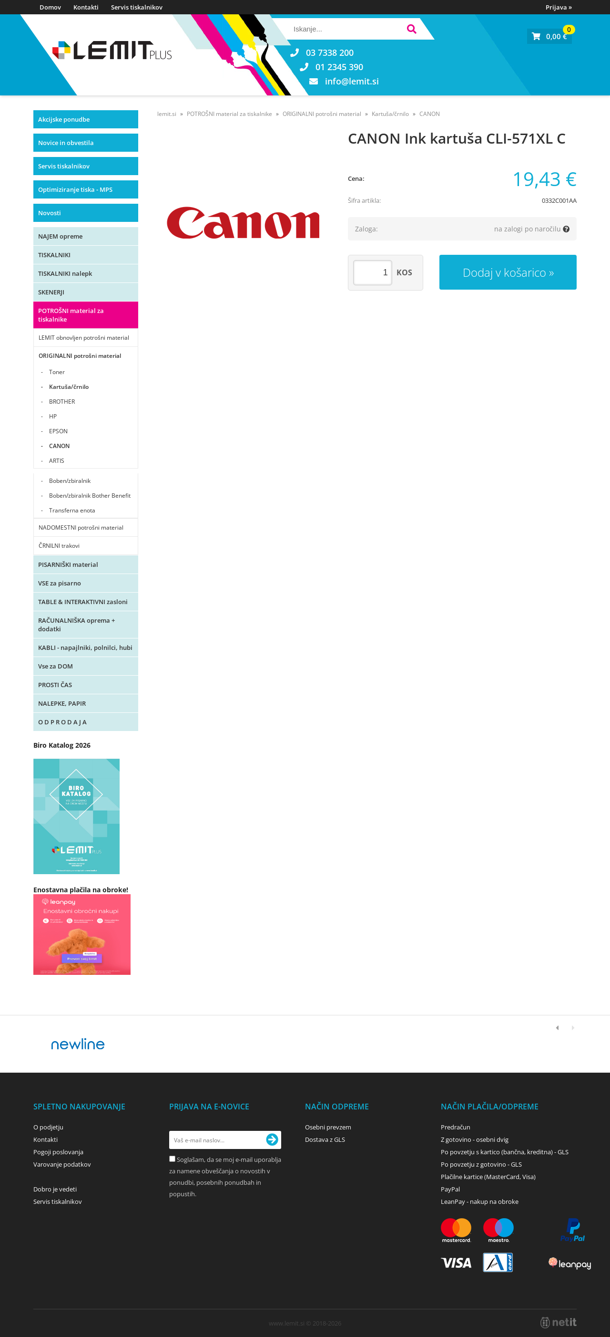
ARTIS (56, 461)
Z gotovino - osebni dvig (474, 1139)
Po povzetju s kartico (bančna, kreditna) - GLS (505, 1152)
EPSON (58, 431)
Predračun (455, 1127)
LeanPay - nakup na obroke (479, 1201)
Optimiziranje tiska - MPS (75, 189)
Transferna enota (72, 510)
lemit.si (166, 114)
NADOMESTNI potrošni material (81, 527)
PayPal (450, 1189)
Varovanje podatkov (62, 1164)
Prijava (559, 7)
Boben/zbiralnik (70, 481)
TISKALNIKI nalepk (65, 273)
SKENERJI (51, 292)
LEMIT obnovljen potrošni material (84, 338)
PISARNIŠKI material (68, 564)
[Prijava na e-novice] (272, 1140)
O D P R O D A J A (62, 722)
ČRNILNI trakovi (59, 546)
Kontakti (86, 7)
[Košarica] (549, 36)
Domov (50, 7)
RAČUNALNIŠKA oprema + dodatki (76, 624)
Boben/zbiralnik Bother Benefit (90, 495)
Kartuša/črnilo (69, 387)
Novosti (49, 213)
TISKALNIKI (54, 255)
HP (53, 416)
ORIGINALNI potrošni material (80, 356)
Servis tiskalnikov (137, 7)
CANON (59, 446)
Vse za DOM (55, 666)
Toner (57, 372)
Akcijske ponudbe (64, 119)
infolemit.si (352, 81)
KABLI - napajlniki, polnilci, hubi (85, 647)
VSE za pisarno (59, 583)
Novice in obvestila (66, 142)
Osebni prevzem (328, 1127)
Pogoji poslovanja (58, 1152)
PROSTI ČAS (55, 684)
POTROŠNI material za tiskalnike (71, 315)
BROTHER (62, 401)
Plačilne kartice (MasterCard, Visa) (488, 1176)
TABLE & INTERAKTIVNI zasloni (83, 601)
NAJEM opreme (60, 236)
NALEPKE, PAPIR (62, 703)
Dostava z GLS (325, 1139)
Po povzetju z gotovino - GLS (481, 1164)
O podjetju (48, 1127)
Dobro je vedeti (55, 1189)
